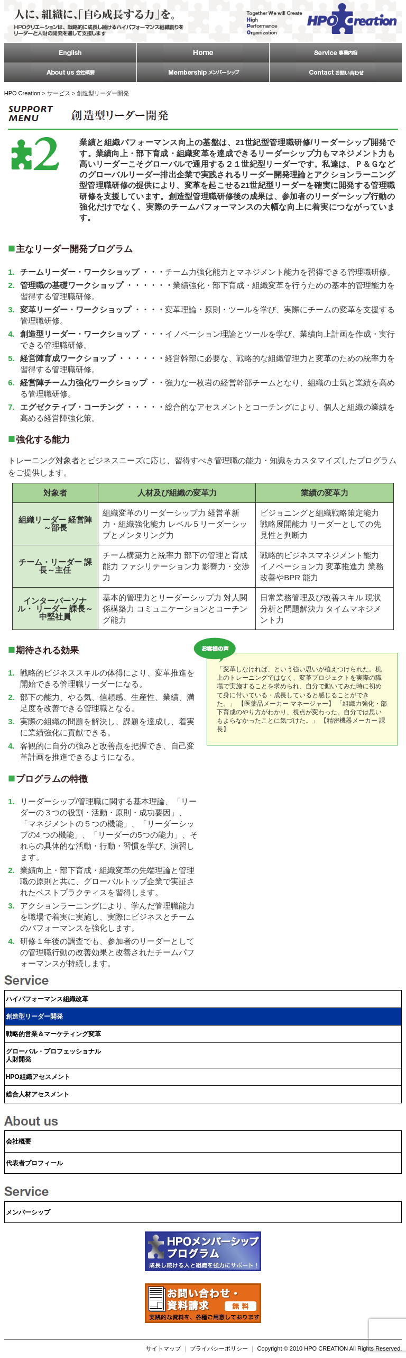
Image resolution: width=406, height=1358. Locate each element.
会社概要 (18, 1141)
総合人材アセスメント (37, 1094)
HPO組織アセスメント (38, 1077)
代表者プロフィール (34, 1163)
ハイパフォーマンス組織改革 (47, 999)
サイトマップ (163, 1348)
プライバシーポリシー (219, 1348)
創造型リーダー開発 (34, 1016)
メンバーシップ (28, 1212)
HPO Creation (22, 93)
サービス (58, 93)
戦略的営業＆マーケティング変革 (53, 1034)
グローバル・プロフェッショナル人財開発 (53, 1055)
